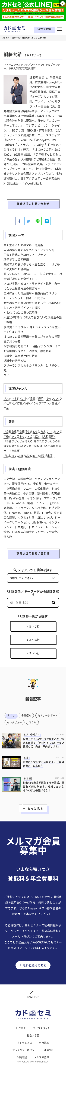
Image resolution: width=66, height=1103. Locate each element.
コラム (11, 739)
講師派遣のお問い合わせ (33, 204)
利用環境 (22, 1080)
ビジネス (21, 1051)
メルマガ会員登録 (44, 28)
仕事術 (16, 404)
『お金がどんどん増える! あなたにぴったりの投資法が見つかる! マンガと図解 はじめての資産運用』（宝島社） (33, 451)
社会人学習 (33, 1058)
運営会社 (49, 1072)
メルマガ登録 (41, 1080)
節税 (6, 409)
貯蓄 (26, 404)
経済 (43, 399)
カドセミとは (24, 1065)
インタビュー (44, 732)
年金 (15, 409)
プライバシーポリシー (24, 1072)
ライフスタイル (41, 1051)
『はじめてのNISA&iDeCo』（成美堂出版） (31, 461)
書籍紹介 (28, 724)
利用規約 (44, 1065)
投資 (34, 399)
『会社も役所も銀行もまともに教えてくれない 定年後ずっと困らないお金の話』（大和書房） (32, 437)
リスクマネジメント (16, 399)
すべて (11, 724)
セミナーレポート (18, 732)
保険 (34, 404)
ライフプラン (48, 404)
